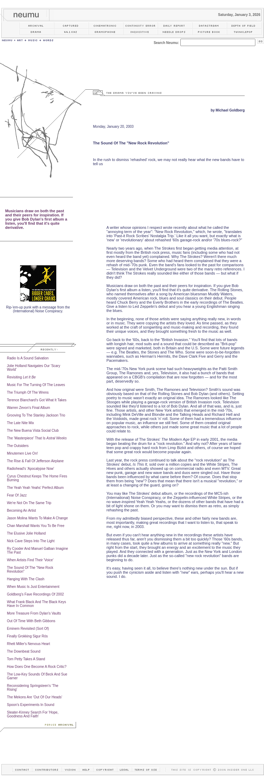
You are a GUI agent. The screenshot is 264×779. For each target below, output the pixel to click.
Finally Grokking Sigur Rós (27, 636)
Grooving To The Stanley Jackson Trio (36, 415)
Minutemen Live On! (22, 453)
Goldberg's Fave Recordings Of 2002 (35, 594)
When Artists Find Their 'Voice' (30, 560)
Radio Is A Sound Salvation (28, 358)
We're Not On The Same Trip (29, 503)
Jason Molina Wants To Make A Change (37, 518)
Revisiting (21, 377)
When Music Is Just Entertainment (33, 587)
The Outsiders (18, 446)
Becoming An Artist (21, 510)
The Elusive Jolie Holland (26, 533)
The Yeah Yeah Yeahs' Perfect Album (35, 488)
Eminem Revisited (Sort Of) (28, 628)
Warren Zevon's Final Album (28, 408)
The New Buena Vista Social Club (33, 430)
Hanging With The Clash (25, 579)
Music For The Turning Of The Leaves (36, 385)
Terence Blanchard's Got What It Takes (36, 400)
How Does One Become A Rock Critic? (36, 667)
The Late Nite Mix (20, 423)
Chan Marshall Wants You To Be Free (35, 526)
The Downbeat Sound (23, 651)
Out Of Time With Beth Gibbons (31, 621)
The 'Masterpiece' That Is (37, 438)
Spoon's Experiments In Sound (30, 705)
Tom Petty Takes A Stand (26, 659)
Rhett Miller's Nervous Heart (28, 644)
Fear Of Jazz (17, 495)
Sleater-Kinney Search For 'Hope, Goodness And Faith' (32, 714)
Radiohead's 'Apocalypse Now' (30, 469)
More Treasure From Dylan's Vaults (34, 613)
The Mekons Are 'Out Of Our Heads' (34, 697)
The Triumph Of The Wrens (28, 392)
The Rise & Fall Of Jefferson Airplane (35, 461)
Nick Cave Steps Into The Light (31, 541)
